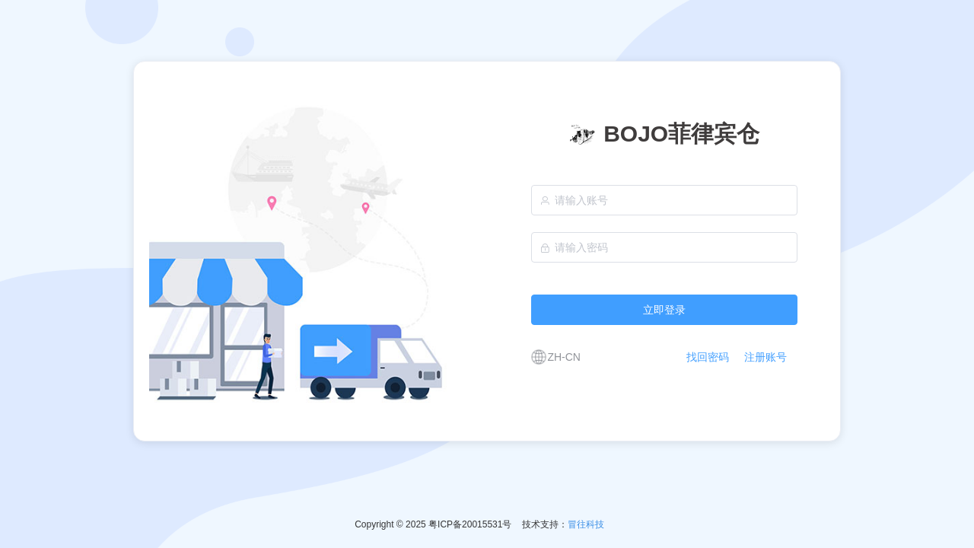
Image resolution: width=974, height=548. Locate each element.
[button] (554, 357)
